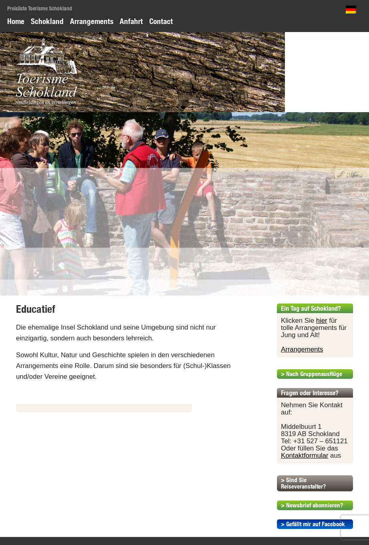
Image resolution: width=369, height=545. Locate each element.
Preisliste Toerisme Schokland (39, 8)
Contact (161, 21)
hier (321, 320)
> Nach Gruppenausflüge (311, 374)
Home (15, 21)
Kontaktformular (304, 455)
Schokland (47, 21)
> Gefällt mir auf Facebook (313, 524)
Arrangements (91, 21)
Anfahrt (131, 21)
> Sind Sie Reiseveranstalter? (303, 483)
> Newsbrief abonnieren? (312, 505)
